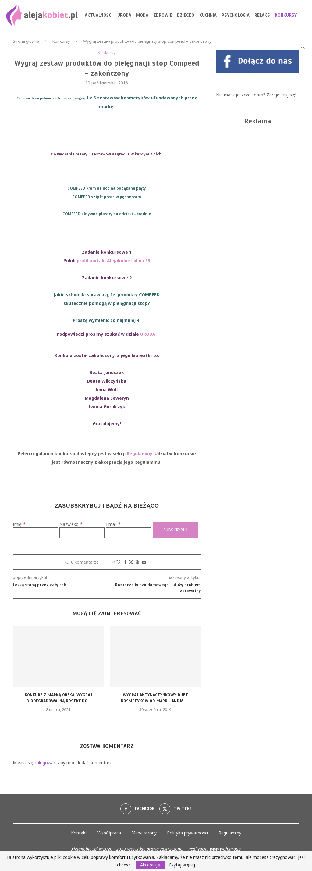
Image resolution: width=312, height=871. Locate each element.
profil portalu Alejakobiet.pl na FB (113, 260)
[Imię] (35, 532)
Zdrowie (162, 15)
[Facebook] (137, 808)
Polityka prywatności (187, 833)
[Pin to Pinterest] (137, 562)
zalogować (45, 763)
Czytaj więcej (182, 865)
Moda (142, 15)
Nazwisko (71, 524)
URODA (147, 334)
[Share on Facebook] (125, 562)
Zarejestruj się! (281, 95)
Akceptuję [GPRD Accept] (150, 865)
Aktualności (98, 15)
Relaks (262, 15)
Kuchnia (208, 15)
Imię (19, 524)
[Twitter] (175, 808)
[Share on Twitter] (131, 562)
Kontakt (79, 833)
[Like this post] (118, 562)
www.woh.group (225, 849)
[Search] (303, 47)
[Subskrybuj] (175, 530)
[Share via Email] (144, 562)
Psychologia (236, 15)
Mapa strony (144, 833)
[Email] (128, 532)
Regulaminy (139, 453)
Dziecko (185, 15)
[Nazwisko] (82, 532)
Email (113, 524)
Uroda (124, 15)
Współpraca (109, 833)
